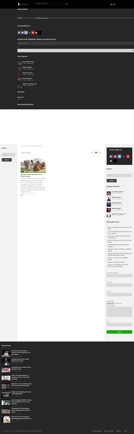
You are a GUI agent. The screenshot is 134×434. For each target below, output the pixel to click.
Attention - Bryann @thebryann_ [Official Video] (119, 250)
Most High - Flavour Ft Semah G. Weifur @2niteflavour (119, 236)
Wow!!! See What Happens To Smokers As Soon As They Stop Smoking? (21, 377)
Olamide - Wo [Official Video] (116, 262)
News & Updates (109, 431)
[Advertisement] (52, 128)
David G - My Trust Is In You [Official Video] (118, 258)
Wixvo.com (20, 97)
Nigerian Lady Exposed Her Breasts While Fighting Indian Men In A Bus (120, 254)
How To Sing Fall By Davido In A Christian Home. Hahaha (120, 232)
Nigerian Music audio (41, 18)
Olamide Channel (27, 73)
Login (113, 4)
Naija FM (19, 18)
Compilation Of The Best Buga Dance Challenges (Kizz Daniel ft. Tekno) (21, 410)
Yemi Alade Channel (28, 61)
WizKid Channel (27, 67)
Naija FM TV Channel (29, 84)
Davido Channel (27, 78)
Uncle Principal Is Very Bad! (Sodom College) (118, 245)
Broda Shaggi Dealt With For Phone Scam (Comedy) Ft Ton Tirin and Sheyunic (22, 401)
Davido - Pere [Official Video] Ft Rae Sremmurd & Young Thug (118, 265)
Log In (125, 431)
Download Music (97, 431)
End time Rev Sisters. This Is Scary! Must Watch (119, 241)
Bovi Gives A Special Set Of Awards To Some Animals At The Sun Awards (21, 352)
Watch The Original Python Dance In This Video (119, 228)
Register (118, 431)
